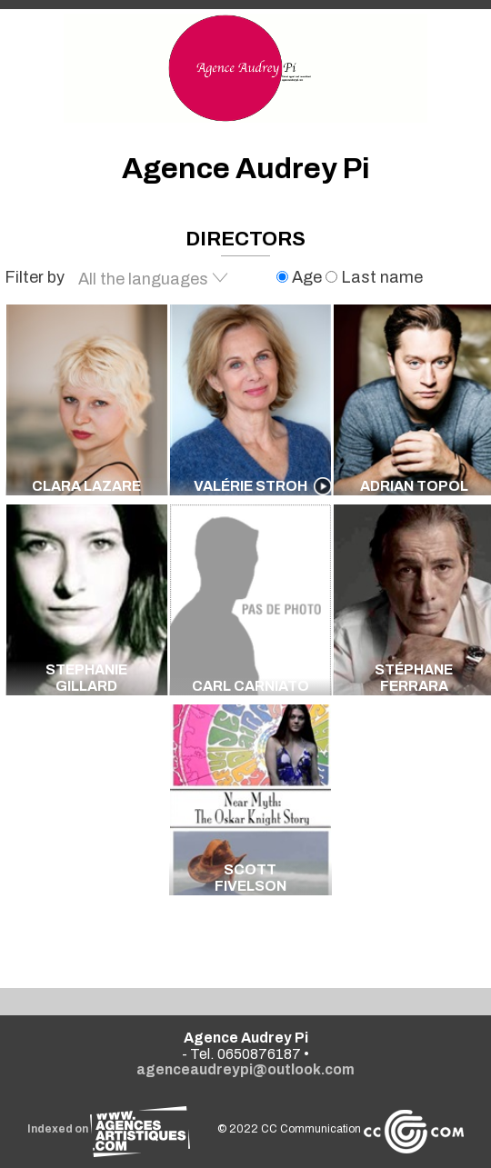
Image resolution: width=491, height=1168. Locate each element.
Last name (374, 277)
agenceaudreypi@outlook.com (245, 1069)
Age (301, 277)
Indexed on (108, 1129)
